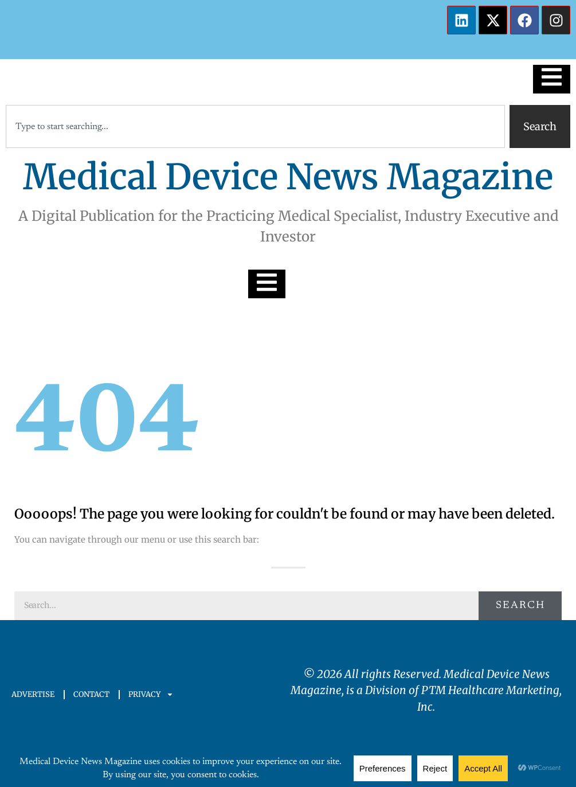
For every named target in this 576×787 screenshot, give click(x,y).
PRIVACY (151, 694)
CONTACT (91, 694)
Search (520, 606)
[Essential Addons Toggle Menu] (551, 79)
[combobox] (255, 126)
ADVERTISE (32, 694)
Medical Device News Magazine (288, 177)
